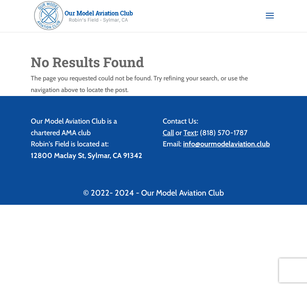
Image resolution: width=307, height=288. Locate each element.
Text (190, 132)
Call (168, 132)
